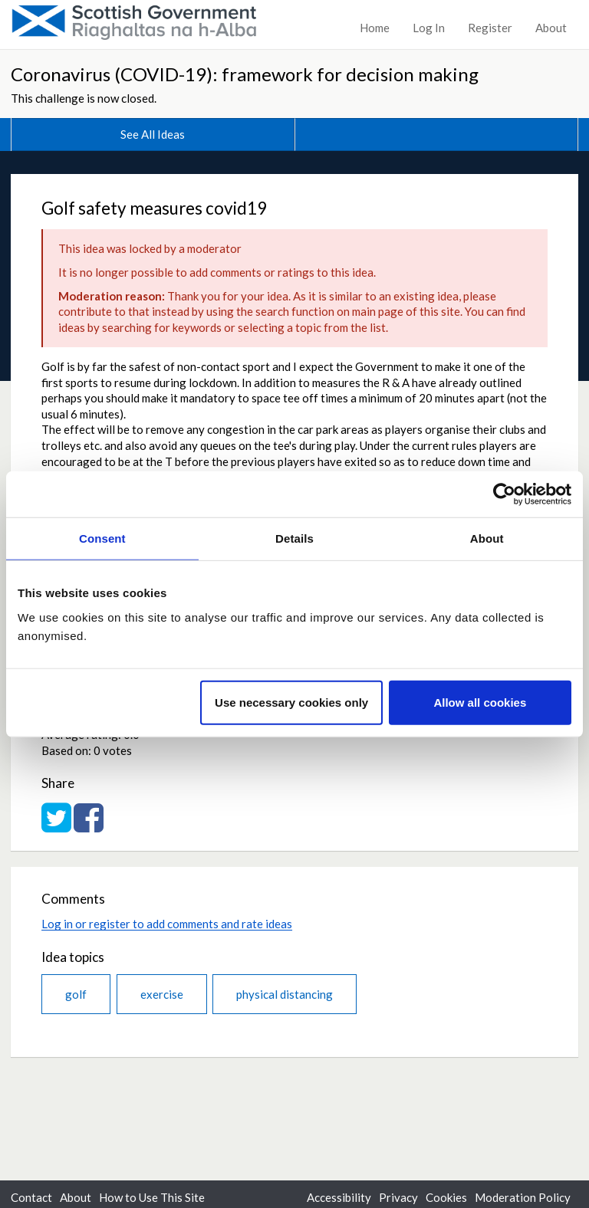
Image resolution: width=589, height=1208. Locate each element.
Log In (429, 27)
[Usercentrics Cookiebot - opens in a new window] (504, 494)
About (551, 27)
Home (375, 27)
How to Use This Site (152, 1197)
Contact (31, 1197)
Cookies (446, 1197)
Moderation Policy (523, 1197)
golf (76, 994)
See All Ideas (152, 134)
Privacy (398, 1197)
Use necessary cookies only (291, 701)
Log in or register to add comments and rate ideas (166, 924)
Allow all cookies (479, 701)
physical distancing (284, 994)
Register (490, 27)
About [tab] (487, 538)
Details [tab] (294, 538)
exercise (161, 994)
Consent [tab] (102, 538)
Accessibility (339, 1197)
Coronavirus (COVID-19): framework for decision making (245, 74)
